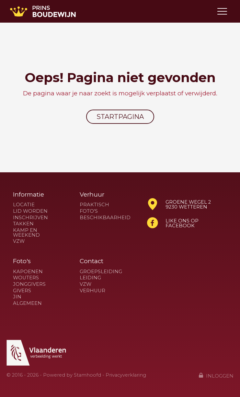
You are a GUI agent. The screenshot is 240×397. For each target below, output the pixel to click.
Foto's (89, 211)
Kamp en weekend (26, 232)
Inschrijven (30, 217)
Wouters (26, 277)
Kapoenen (28, 271)
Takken (23, 223)
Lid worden (30, 211)
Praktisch (94, 204)
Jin (17, 297)
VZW (19, 241)
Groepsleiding (101, 271)
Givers (22, 290)
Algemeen (27, 303)
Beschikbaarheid (105, 217)
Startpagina (120, 117)
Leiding (90, 277)
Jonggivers (29, 284)
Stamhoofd (87, 375)
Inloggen (216, 376)
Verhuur (92, 290)
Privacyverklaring (126, 375)
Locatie (24, 204)
